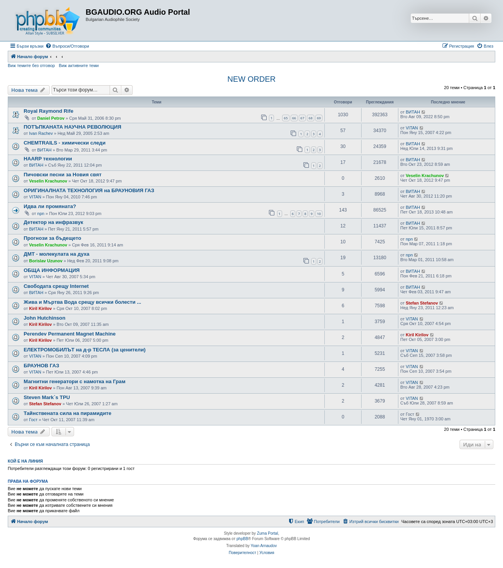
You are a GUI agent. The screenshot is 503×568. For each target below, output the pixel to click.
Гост (33, 419)
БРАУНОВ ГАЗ (41, 365)
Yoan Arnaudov (264, 546)
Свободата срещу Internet (56, 286)
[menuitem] (67, 46)
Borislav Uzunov (45, 260)
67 (302, 117)
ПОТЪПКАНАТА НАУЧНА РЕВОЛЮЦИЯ (72, 127)
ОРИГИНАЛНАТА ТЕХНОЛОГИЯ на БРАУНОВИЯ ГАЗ (89, 190)
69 (319, 117)
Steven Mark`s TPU (47, 397)
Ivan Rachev (41, 133)
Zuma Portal (267, 533)
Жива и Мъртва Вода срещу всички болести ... (82, 302)
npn (40, 213)
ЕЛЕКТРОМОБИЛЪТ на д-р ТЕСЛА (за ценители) (85, 350)
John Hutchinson (44, 318)
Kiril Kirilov (40, 308)
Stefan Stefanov (422, 303)
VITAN (412, 128)
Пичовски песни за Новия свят (63, 174)
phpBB (242, 539)
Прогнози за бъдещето (52, 238)
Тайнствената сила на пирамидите (67, 413)
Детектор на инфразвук (53, 222)
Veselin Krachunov (48, 181)
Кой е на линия (25, 461)
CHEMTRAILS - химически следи (64, 143)
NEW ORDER (251, 79)
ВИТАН (413, 112)
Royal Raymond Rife (48, 111)
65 (286, 117)
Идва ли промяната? (50, 206)
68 (310, 117)
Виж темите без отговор (31, 65)
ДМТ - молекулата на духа (57, 254)
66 (294, 117)
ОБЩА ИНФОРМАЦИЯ (52, 270)
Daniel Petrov (50, 118)
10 (319, 213)
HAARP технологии (48, 159)
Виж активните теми (79, 65)
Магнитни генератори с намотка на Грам (75, 381)
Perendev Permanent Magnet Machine (69, 334)
